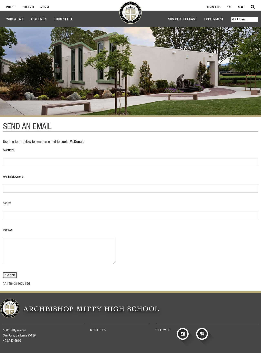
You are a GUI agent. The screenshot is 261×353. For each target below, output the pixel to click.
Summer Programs (182, 19)
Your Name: (9, 150)
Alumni (44, 7)
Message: (8, 229)
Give (229, 7)
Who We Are (15, 19)
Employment (213, 19)
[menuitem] (15, 20)
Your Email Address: (13, 176)
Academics (39, 19)
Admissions (213, 7)
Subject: (7, 203)
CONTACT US (98, 330)
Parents (11, 7)
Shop (241, 7)
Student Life (63, 19)
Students (28, 7)
